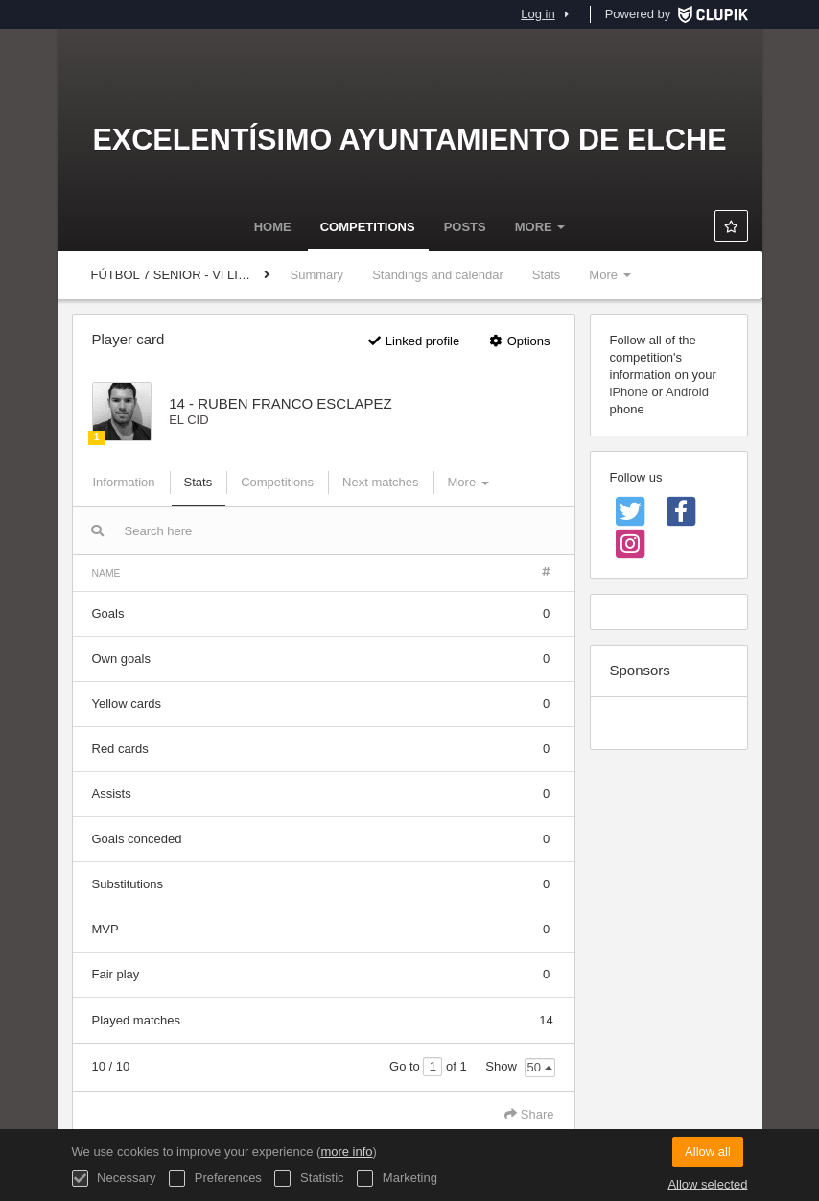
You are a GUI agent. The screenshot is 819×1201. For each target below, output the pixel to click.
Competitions (367, 227)
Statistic (308, 1178)
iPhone (629, 392)
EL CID (188, 419)
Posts (465, 227)
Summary (317, 275)
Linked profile (412, 341)
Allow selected (707, 1184)
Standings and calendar (437, 275)
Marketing (397, 1178)
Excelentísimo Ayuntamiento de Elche (409, 139)
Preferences (215, 1178)
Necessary (114, 1178)
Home (273, 227)
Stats (546, 275)
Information (124, 482)
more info (346, 1151)
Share (528, 1114)
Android (687, 392)
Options (519, 341)
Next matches (380, 482)
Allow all (708, 1151)
